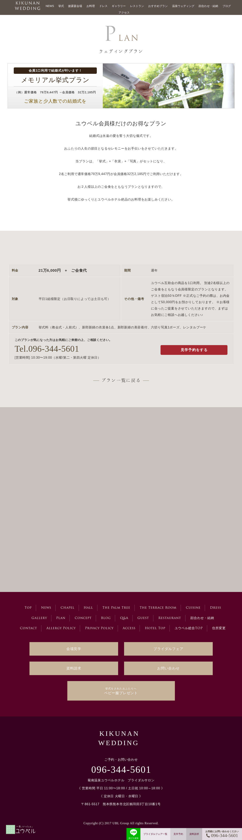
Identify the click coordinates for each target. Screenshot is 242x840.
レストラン (137, 6)
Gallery (39, 618)
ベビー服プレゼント (121, 691)
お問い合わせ (168, 668)
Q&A (124, 618)
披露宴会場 (75, 6)
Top (28, 607)
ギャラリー (119, 6)
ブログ (226, 6)
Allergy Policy (61, 628)
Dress (215, 607)
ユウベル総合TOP (189, 628)
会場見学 (73, 649)
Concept (83, 618)
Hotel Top (155, 628)
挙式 (61, 6)
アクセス (124, 12)
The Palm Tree (116, 607)
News (46, 607)
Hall (88, 607)
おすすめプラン (158, 6)
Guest (143, 618)
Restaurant (169, 618)
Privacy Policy (99, 628)
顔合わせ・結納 (208, 6)
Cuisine (193, 607)
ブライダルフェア (168, 649)
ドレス (103, 6)
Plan (60, 618)
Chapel (67, 607)
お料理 (90, 6)
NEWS (50, 6)
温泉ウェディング (183, 6)
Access (129, 628)
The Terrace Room (158, 607)
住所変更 (219, 628)
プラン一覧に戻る (121, 380)
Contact (28, 628)
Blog (106, 618)
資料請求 (73, 668)
